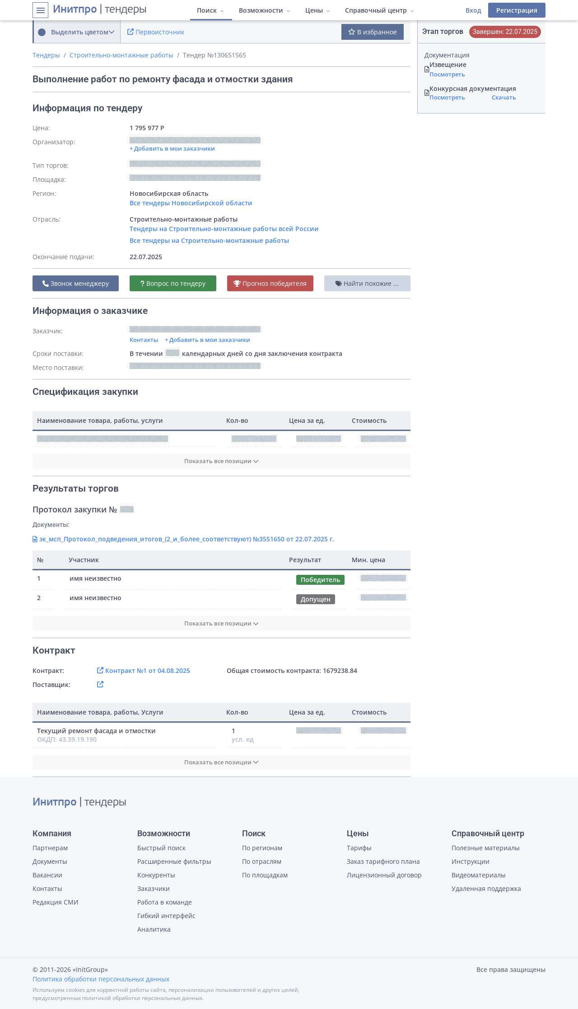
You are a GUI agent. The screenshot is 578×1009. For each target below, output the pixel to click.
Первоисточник (155, 32)
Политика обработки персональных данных (101, 979)
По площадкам (265, 875)
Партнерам (50, 847)
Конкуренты (156, 875)
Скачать (504, 97)
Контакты (144, 340)
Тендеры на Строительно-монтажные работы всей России (224, 228)
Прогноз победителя (270, 283)
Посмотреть (447, 74)
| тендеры (100, 10)
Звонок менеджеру (75, 283)
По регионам (262, 847)
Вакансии (47, 875)
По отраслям (261, 861)
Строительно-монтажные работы (121, 55)
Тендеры (46, 55)
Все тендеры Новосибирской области (191, 203)
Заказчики (153, 888)
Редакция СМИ (56, 902)
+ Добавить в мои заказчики (207, 340)
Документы (50, 861)
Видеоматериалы (479, 875)
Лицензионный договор (384, 875)
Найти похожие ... (367, 283)
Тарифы (359, 847)
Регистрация (516, 10)
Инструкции (470, 861)
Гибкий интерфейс (166, 915)
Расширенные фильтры (174, 861)
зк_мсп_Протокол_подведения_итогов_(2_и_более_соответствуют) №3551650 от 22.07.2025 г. (183, 539)
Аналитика (154, 929)
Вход (473, 10)
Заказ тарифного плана (383, 861)
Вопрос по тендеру (172, 283)
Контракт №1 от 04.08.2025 (143, 670)
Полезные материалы (486, 847)
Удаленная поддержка (486, 888)
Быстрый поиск (161, 847)
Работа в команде (164, 902)
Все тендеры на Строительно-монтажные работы (209, 240)
